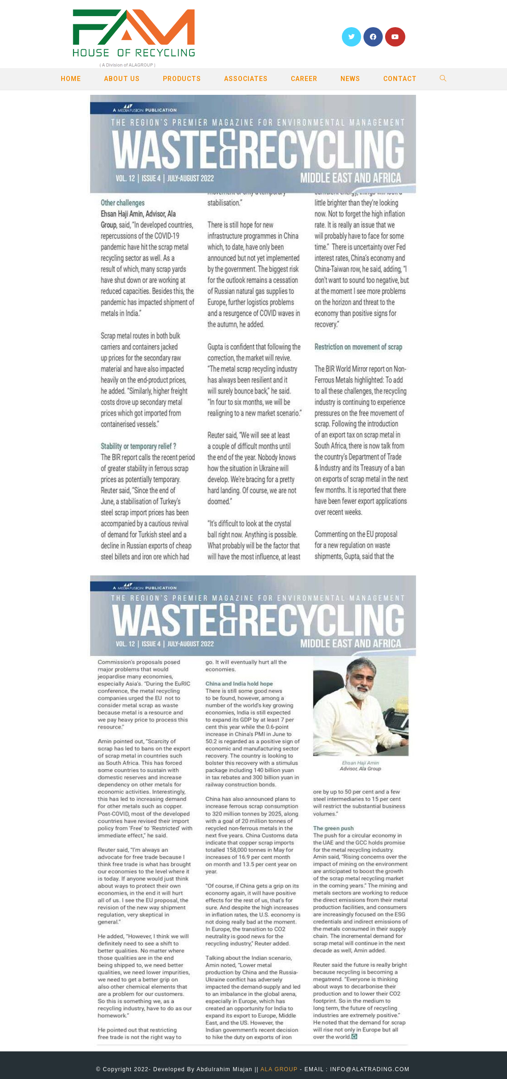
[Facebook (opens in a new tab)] (373, 36)
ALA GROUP (279, 1069)
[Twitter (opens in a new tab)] (351, 36)
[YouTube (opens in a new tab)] (395, 36)
